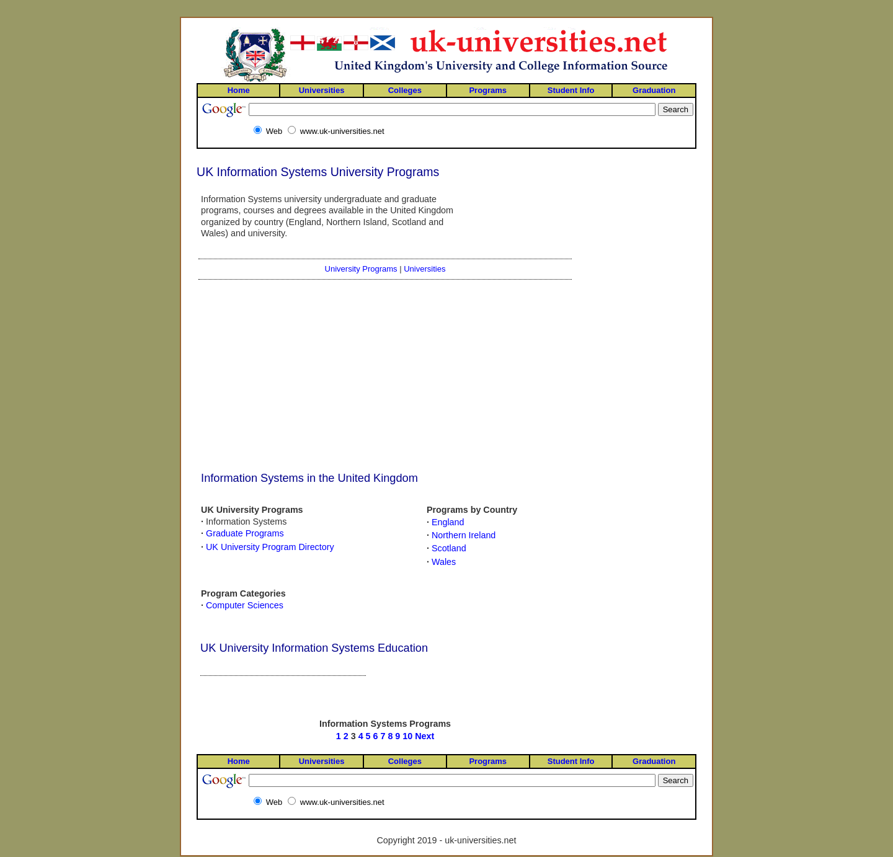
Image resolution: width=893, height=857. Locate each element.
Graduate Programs (245, 533)
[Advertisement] (278, 376)
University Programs (361, 268)
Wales (444, 562)
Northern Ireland (463, 535)
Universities (424, 268)
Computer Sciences (244, 605)
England (448, 522)
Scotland (449, 548)
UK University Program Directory (270, 547)
